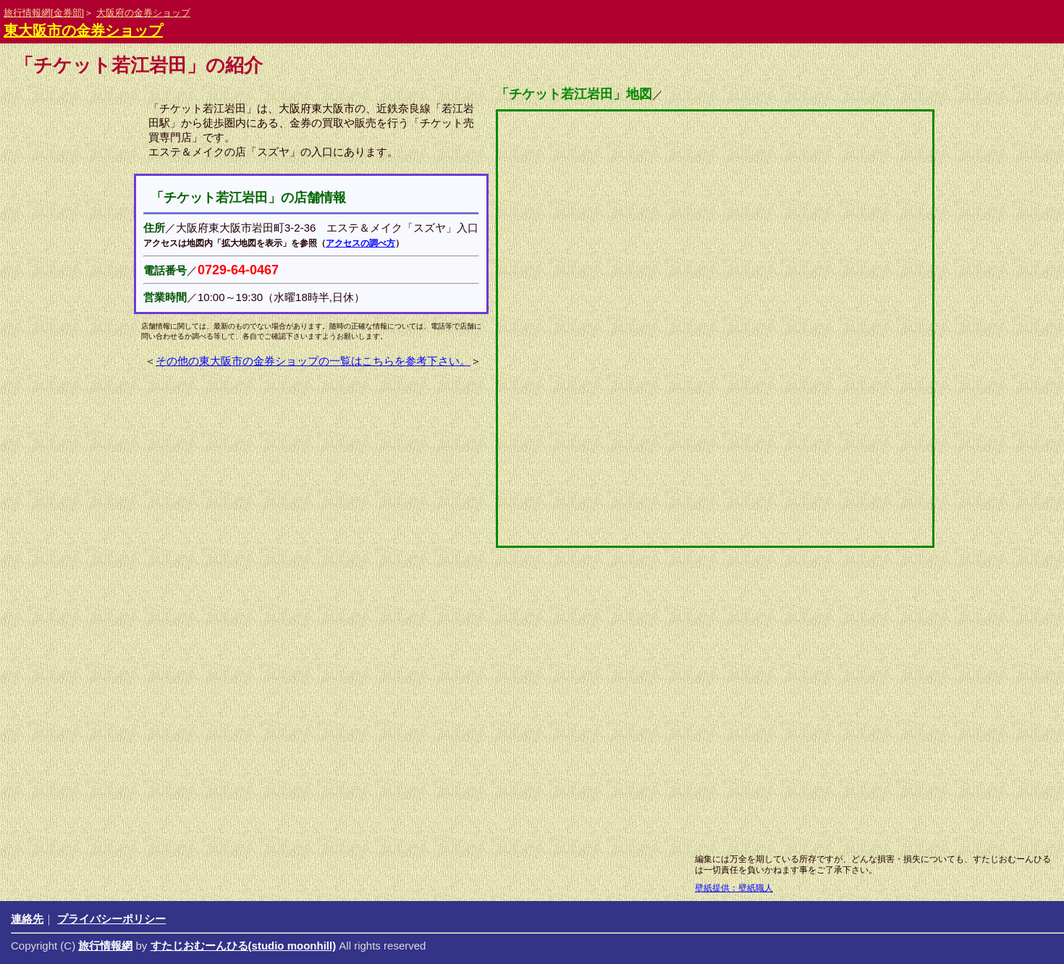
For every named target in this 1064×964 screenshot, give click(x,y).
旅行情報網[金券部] (44, 12)
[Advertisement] (496, 731)
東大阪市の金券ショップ (83, 30)
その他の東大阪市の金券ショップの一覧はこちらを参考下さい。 (313, 361)
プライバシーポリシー (111, 919)
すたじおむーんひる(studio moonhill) (244, 945)
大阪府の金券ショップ (143, 12)
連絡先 (27, 919)
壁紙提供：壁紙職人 (734, 888)
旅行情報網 (105, 945)
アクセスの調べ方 (360, 243)
